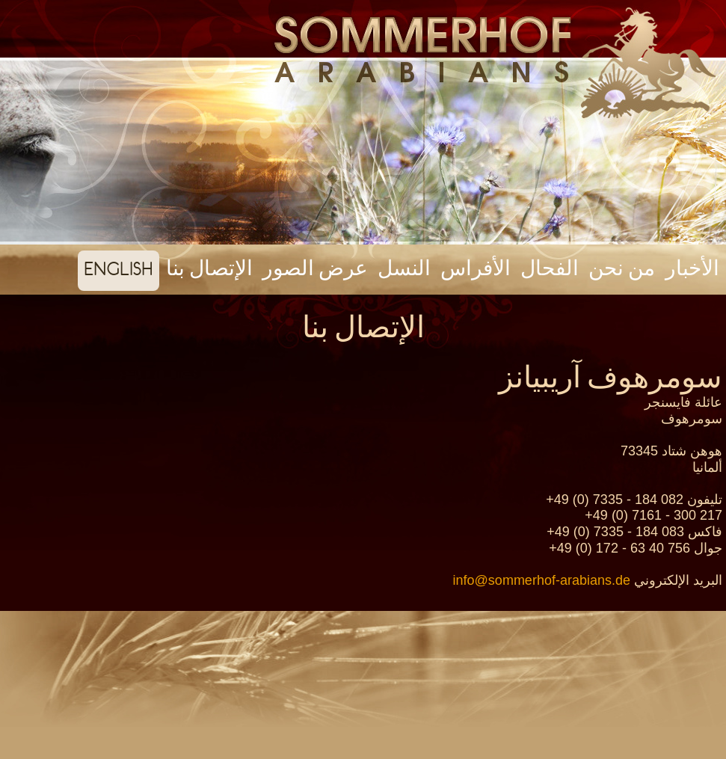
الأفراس (475, 268)
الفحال (549, 268)
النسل (404, 268)
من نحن (621, 268)
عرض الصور (315, 268)
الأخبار (692, 268)
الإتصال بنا (209, 268)
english (118, 268)
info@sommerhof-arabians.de (541, 580)
